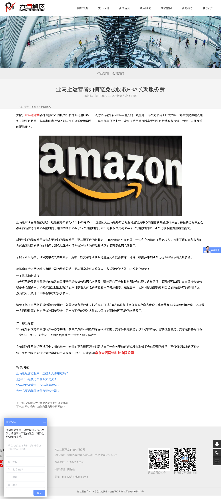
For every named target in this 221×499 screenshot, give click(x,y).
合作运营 (124, 8)
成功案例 (166, 8)
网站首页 (82, 8)
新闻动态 (187, 8)
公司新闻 (118, 73)
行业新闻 (103, 73)
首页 (33, 106)
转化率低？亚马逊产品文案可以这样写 (46, 402)
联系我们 (208, 8)
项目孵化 (145, 8)
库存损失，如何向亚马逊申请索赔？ (45, 406)
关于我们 (103, 8)
